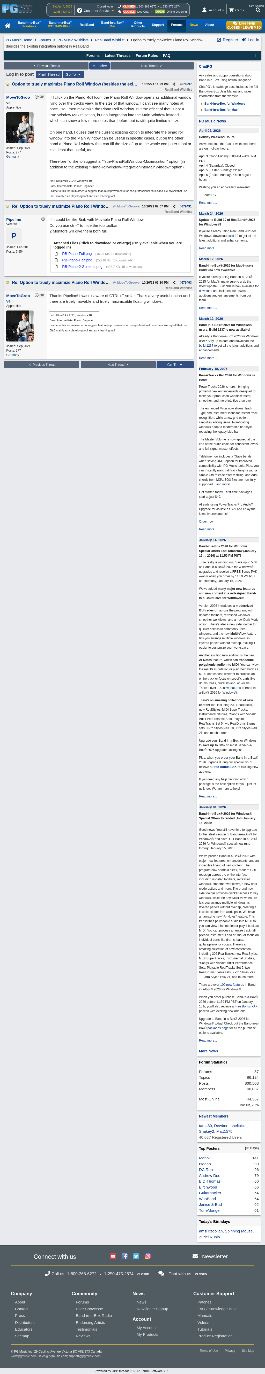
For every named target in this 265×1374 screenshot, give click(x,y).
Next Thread (152, 66)
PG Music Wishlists (73, 40)
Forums (45, 40)
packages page (218, 1028)
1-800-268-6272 (146, 6)
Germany (12, 156)
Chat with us (179, 1274)
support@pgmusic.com (85, 1356)
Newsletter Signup (152, 1309)
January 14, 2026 (212, 540)
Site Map (248, 1351)
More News (208, 1051)
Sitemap (22, 1336)
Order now (206, 521)
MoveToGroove (125, 206)
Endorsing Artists (90, 1322)
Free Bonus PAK (224, 767)
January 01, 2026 (212, 807)
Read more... (208, 203)
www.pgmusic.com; (24, 1356)
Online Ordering (177, 11)
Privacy (230, 1351)
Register (227, 40)
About (20, 1302)
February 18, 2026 (213, 369)
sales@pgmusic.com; (53, 1356)
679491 (186, 206)
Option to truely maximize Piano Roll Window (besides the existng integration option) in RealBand (108, 84)
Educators (24, 1329)
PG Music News (212, 121)
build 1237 (206, 345)
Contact (21, 1309)
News (141, 1302)
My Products (147, 1334)
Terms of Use (209, 1351)
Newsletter (215, 1256)
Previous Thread (46, 66)
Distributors (25, 1322)
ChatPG (205, 66)
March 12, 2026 (211, 259)
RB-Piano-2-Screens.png (82, 267)
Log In (250, 40)
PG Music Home (19, 40)
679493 (186, 282)
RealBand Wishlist (109, 40)
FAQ (167, 55)
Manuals (204, 1315)
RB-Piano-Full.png (77, 254)
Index (99, 66)
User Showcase (89, 1309)
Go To (74, 74)
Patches (204, 1302)
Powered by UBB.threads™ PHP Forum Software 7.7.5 (132, 1371)
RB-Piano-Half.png (77, 260)
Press (20, 1315)
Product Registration (215, 1336)
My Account (147, 1327)
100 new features (229, 688)
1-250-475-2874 (170, 6)
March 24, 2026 (211, 213)
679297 (186, 84)
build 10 (232, 236)
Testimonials (86, 1329)
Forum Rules (147, 55)
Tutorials (204, 1329)
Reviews (83, 1336)
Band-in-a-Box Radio (94, 1315)
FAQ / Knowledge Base (217, 1309)
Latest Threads (118, 55)
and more (223, 484)
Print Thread (49, 74)
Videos (203, 1322)
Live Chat (143, 11)
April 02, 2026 (210, 131)
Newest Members (214, 1116)
